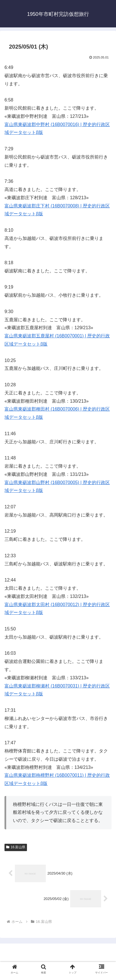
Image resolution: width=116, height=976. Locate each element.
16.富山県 (15, 847)
